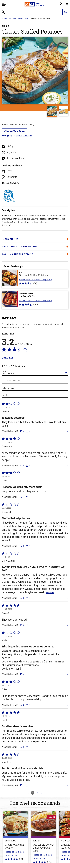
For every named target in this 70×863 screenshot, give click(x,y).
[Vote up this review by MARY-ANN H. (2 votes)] (22, 598)
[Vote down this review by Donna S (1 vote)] (27, 625)
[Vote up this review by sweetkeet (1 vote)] (22, 785)
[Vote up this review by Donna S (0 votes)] (22, 625)
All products (23, 18)
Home (4, 18)
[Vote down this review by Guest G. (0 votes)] (27, 497)
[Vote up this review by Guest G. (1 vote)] (22, 497)
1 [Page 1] (32, 793)
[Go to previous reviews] (28, 793)
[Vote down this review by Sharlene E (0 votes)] (28, 546)
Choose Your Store (14, 131)
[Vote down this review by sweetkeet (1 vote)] (27, 785)
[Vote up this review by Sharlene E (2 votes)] (22, 546)
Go (65, 12)
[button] (4, 4)
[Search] (33, 12)
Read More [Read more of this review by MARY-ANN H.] (50, 593)
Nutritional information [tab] (35, 246)
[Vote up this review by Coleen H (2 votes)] (22, 705)
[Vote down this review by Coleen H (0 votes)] (28, 705)
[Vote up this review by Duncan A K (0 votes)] (22, 465)
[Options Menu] (66, 431)
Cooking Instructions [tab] (35, 254)
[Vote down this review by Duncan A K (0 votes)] (28, 465)
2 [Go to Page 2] (37, 793)
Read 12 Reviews (24, 135)
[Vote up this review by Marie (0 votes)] (22, 674)
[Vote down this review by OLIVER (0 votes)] (28, 431)
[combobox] (35, 373)
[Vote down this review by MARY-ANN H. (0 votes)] (28, 598)
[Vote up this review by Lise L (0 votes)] (22, 747)
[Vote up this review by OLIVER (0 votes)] (22, 431)
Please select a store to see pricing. (35, 279)
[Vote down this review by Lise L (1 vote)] (27, 747)
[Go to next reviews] (42, 793)
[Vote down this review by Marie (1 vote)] (27, 674)
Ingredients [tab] (35, 239)
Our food (12, 18)
